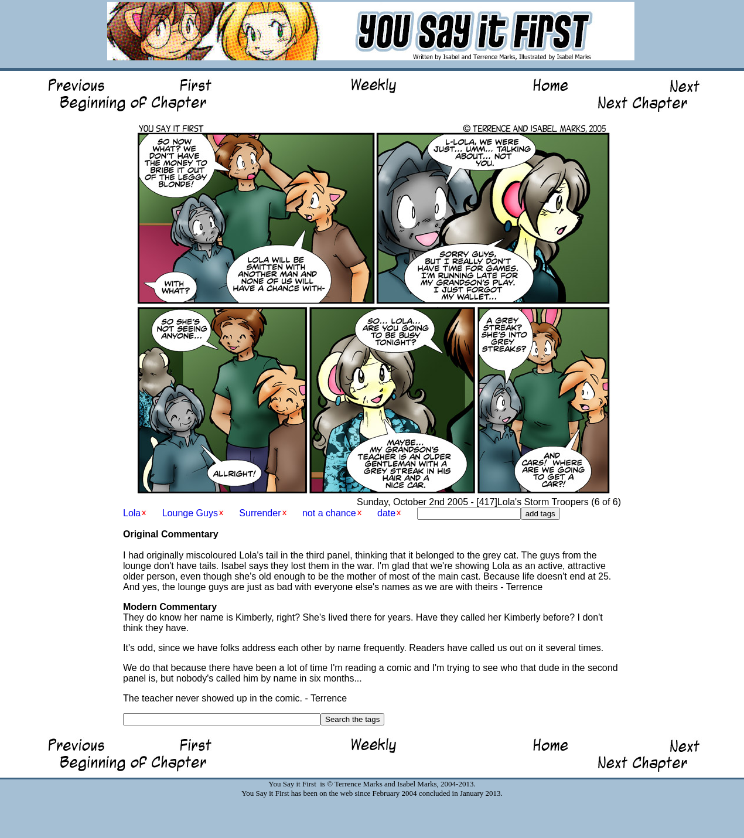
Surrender (260, 513)
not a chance (329, 513)
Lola (132, 513)
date (386, 513)
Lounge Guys (190, 513)
